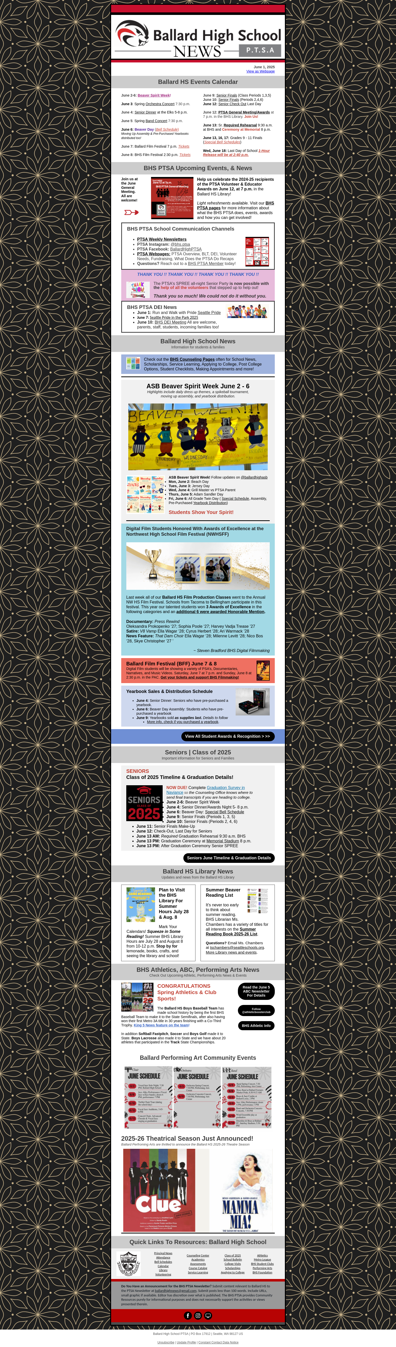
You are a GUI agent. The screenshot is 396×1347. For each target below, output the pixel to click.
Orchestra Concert (160, 104)
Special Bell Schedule (224, 812)
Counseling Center (198, 1255)
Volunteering (163, 1274)
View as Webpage (260, 71)
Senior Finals (226, 95)
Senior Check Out (232, 104)
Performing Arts (262, 1268)
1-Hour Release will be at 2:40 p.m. (236, 153)
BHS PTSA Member (206, 263)
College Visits (233, 1264)
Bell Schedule (167, 129)
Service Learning (198, 1272)
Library (163, 1270)
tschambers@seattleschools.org (237, 947)
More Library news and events (231, 952)
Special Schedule (235, 499)
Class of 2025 (233, 1255)
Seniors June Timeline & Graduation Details (229, 858)
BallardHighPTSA (186, 249)
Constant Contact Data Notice (219, 1342)
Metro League (262, 1259)
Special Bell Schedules (222, 142)
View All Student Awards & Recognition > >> (228, 736)
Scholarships (232, 1268)
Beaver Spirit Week (154, 95)
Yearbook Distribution (210, 503)
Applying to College (233, 1272)
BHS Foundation (262, 1272)
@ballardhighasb (254, 477)
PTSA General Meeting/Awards (244, 112)
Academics (198, 1259)
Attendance (163, 1257)
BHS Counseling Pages (192, 359)
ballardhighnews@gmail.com (175, 1291)
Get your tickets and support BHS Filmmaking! (200, 677)
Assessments (198, 1264)
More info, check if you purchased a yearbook (182, 722)
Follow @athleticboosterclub (256, 1010)
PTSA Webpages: (153, 254)
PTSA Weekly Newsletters (162, 239)
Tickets (183, 146)
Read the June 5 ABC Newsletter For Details (256, 991)
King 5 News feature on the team (161, 1025)
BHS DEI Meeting (170, 322)
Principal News (163, 1253)
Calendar (163, 1266)
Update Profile (186, 1342)
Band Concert (156, 121)
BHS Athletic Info (256, 1026)
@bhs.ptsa (180, 244)
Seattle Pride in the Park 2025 (174, 317)
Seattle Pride (209, 312)
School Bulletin (233, 1259)
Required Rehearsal (240, 125)
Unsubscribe (165, 1342)
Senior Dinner (145, 112)
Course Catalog (198, 1268)
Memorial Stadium (222, 841)
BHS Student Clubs (262, 1264)
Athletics (262, 1255)
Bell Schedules (163, 1262)
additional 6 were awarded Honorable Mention (220, 612)
